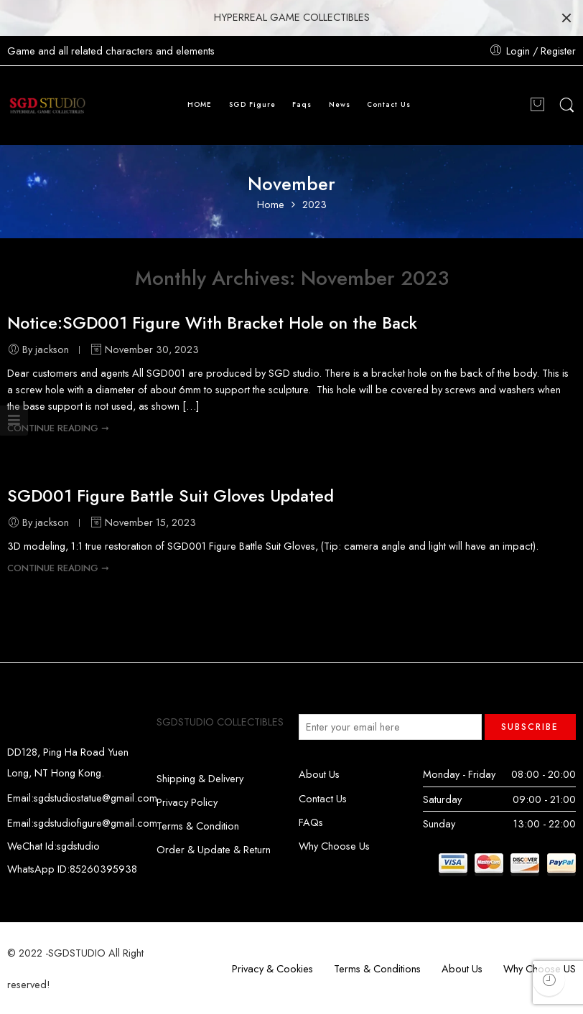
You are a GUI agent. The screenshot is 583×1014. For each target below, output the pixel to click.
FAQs (311, 822)
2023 (314, 204)
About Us (319, 773)
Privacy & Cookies (272, 968)
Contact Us (389, 105)
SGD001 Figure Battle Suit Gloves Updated (170, 496)
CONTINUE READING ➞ (58, 428)
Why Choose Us (334, 845)
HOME (199, 105)
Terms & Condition (198, 825)
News (339, 105)
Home (270, 204)
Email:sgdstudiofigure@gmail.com (82, 822)
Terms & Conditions (377, 968)
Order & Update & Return (214, 849)
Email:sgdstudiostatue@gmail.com (82, 797)
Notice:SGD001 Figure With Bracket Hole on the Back (212, 323)
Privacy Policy (187, 801)
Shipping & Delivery (200, 778)
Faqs (302, 105)
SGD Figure (252, 105)
